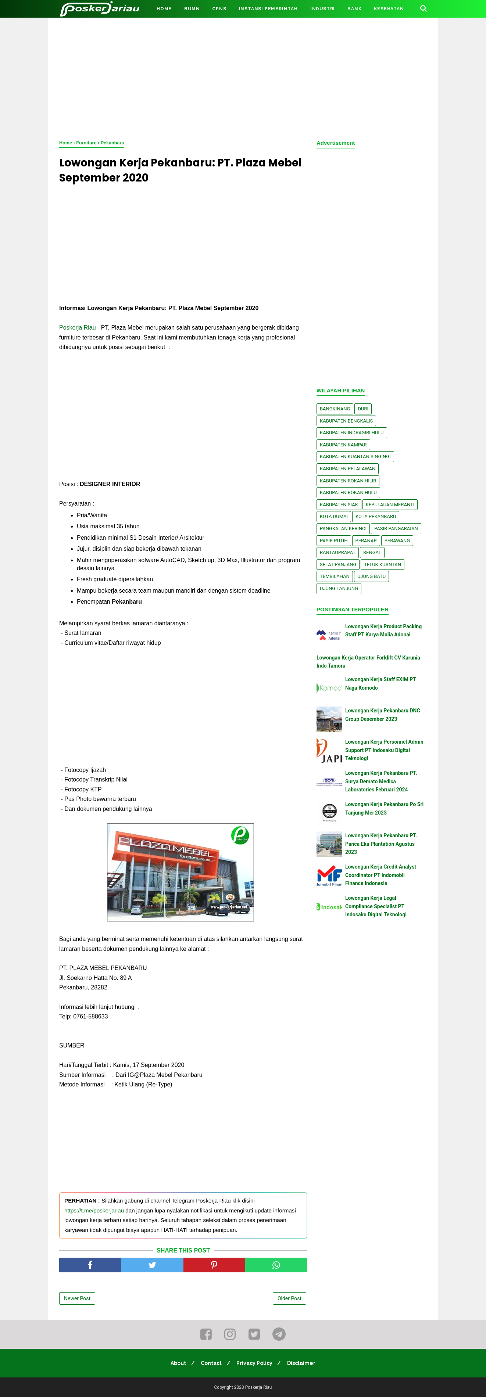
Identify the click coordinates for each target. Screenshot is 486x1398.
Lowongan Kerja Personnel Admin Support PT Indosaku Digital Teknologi (384, 750)
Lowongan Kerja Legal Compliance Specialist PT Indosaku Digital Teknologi (376, 906)
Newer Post (77, 1299)
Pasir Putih (334, 540)
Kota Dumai (334, 516)
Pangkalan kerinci (343, 528)
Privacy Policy (255, 1364)
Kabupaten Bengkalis (346, 421)
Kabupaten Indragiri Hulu (352, 432)
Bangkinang (335, 409)
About (177, 1364)
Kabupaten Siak (339, 504)
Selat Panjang (338, 564)
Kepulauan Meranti (390, 504)
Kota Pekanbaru (375, 516)
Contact (210, 1364)
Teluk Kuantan (382, 564)
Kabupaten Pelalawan (347, 468)
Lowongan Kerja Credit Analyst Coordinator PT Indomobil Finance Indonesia (380, 875)
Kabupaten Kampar (343, 445)
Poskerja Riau (77, 329)
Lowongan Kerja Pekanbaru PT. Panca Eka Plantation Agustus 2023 (381, 844)
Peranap (366, 540)
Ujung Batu (371, 576)
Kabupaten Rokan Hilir (348, 481)
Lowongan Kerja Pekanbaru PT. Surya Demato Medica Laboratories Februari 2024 (381, 781)
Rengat (372, 552)
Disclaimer (303, 1364)
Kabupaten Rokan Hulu (348, 492)
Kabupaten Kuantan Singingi (355, 456)
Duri (363, 409)
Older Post (289, 1299)
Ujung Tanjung (339, 588)
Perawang (397, 540)
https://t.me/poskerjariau (94, 1211)
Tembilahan (335, 576)
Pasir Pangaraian (396, 528)
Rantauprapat (337, 552)
